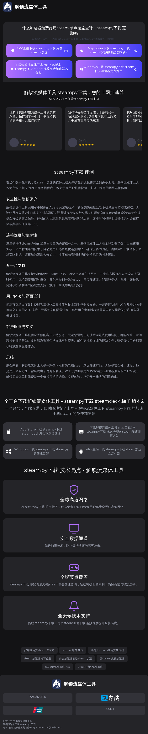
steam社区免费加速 (90, 666)
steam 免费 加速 (72, 650)
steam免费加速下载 (57, 666)
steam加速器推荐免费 (37, 658)
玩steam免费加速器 (112, 658)
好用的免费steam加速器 (39, 650)
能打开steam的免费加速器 (107, 650)
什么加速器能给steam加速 (75, 658)
